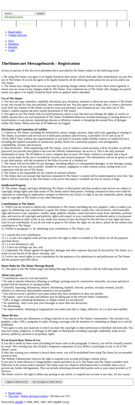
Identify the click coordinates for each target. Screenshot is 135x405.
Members (13, 44)
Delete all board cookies (34, 396)
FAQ (11, 40)
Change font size (17, 35)
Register (12, 47)
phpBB (19, 402)
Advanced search (13, 16)
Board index (15, 31)
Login (11, 50)
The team (13, 396)
